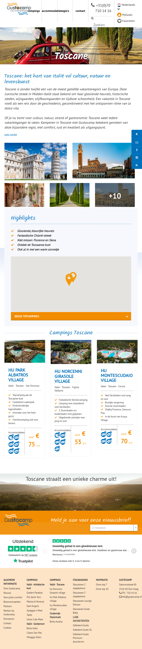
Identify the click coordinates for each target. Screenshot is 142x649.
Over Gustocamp (12, 588)
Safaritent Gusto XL (82, 629)
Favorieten (128, 21)
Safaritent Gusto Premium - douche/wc (81, 638)
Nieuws (7, 592)
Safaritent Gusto (81, 625)
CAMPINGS (32, 580)
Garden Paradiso (35, 592)
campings (34, 11)
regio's (65, 11)
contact (80, 11)
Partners (8, 606)
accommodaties (49, 11)
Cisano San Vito (34, 632)
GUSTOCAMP (125, 580)
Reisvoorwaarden (12, 601)
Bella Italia (32, 628)
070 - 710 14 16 (129, 592)
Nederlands (128, 4)
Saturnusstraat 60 (127, 584)
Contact (7, 623)
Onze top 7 (101, 584)
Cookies (7, 627)
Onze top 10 (102, 588)
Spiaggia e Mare (35, 610)
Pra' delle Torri (34, 597)
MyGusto (127, 15)
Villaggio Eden (34, 637)
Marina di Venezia (35, 601)
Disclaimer (9, 618)
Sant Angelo (33, 605)
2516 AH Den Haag (128, 588)
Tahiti (29, 614)
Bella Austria (56, 621)
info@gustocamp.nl (132, 596)
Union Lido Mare (35, 619)
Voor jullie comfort (13, 597)
